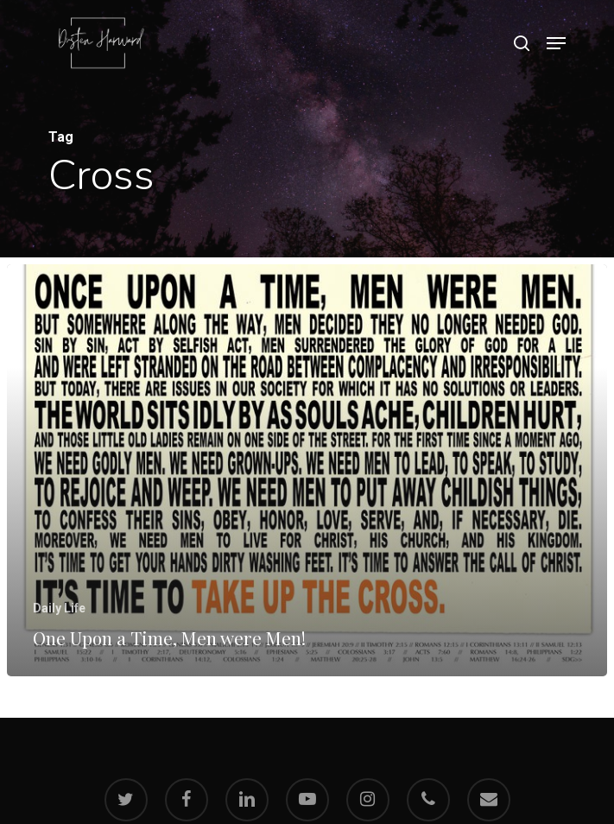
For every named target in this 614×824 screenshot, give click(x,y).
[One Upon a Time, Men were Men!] (307, 470)
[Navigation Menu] (556, 43)
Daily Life (59, 608)
